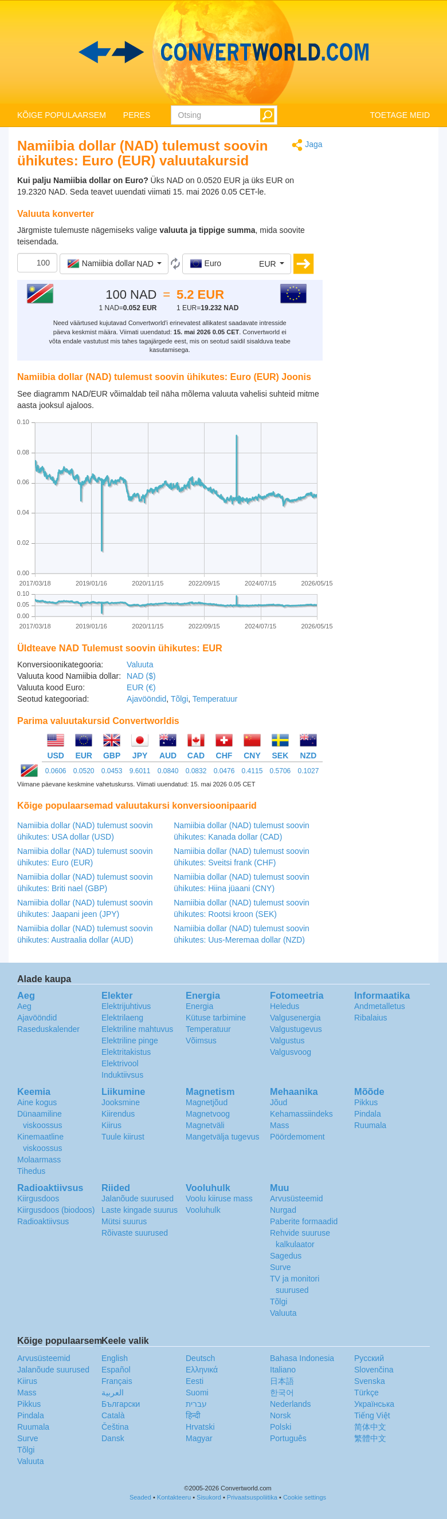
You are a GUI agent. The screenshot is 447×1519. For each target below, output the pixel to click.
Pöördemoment (297, 1136)
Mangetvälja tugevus (222, 1136)
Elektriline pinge (129, 1040)
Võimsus (201, 1040)
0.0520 (84, 771)
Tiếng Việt (372, 1415)
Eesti (194, 1381)
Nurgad (283, 1210)
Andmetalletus (379, 1006)
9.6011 (140, 771)
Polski (280, 1426)
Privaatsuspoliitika (252, 1497)
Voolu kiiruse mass (219, 1198)
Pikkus (366, 1102)
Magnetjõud (207, 1102)
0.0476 (224, 771)
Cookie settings (304, 1497)
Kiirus (111, 1125)
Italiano (283, 1369)
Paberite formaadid (304, 1221)
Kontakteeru (174, 1497)
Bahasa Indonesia (302, 1358)
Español (116, 1369)
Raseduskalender (48, 1029)
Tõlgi (179, 698)
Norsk (280, 1415)
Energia (199, 1006)
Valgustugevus (296, 1029)
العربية (112, 1392)
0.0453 (112, 771)
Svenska (369, 1381)
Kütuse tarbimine (216, 1017)
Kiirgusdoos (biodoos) (56, 1210)
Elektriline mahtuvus (137, 1029)
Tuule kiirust (122, 1136)
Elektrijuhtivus (126, 1006)
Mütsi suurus (124, 1221)
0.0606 (55, 771)
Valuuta (140, 664)
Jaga (307, 145)
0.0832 (196, 771)
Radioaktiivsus (43, 1221)
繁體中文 (370, 1438)
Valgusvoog (290, 1052)
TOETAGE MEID (400, 115)
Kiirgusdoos (38, 1198)
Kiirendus (118, 1113)
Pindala (367, 1113)
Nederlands (290, 1404)
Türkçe (366, 1392)
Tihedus (31, 1171)
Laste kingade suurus (139, 1210)
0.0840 (168, 771)
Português (288, 1438)
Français (116, 1381)
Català (112, 1415)
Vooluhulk (203, 1210)
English (114, 1358)
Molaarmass (39, 1159)
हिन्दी (193, 1415)
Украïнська (374, 1404)
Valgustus (287, 1040)
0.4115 (252, 771)
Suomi (197, 1392)
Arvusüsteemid (296, 1198)
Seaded (140, 1497)
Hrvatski (200, 1426)
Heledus (284, 1006)
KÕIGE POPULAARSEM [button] (61, 115)
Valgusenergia (295, 1017)
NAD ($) (141, 676)
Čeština (114, 1426)
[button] (114, 264)
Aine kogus (37, 1102)
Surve (280, 1267)
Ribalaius (370, 1017)
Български (120, 1404)
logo (223, 52)
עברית (196, 1404)
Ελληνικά (202, 1369)
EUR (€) (141, 687)
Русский (369, 1358)
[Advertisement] (385, 310)
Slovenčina (374, 1369)
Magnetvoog (208, 1113)
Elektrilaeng (122, 1017)
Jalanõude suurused (137, 1198)
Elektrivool (120, 1063)
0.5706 (280, 771)
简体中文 (370, 1426)
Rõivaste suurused (134, 1232)
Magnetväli (205, 1125)
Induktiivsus (122, 1074)
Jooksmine (120, 1102)
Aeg (24, 1006)
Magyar (199, 1438)
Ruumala (370, 1125)
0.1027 (308, 771)
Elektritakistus (126, 1052)
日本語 (282, 1381)
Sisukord (209, 1497)
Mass (279, 1125)
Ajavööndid (146, 698)
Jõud (278, 1102)
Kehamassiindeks (301, 1113)
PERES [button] (136, 115)
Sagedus (285, 1255)
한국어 (282, 1392)
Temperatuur (215, 698)
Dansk (112, 1438)
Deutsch (200, 1358)
